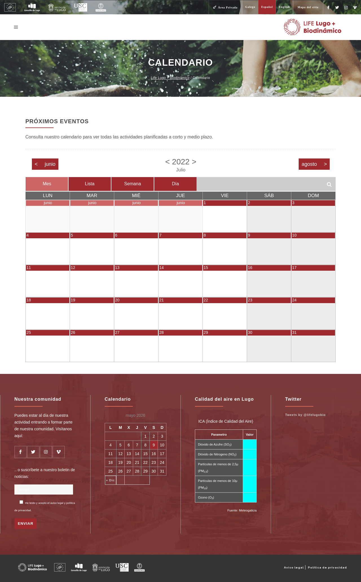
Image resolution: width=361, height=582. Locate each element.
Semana (132, 183)
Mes (47, 183)
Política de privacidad (327, 567)
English (284, 6)
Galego (250, 6)
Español (267, 6)
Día (175, 183)
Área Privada (227, 7)
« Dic (110, 480)
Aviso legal (294, 567)
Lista (89, 183)
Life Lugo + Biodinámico (170, 78)
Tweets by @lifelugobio (305, 414)
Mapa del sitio (308, 7)
